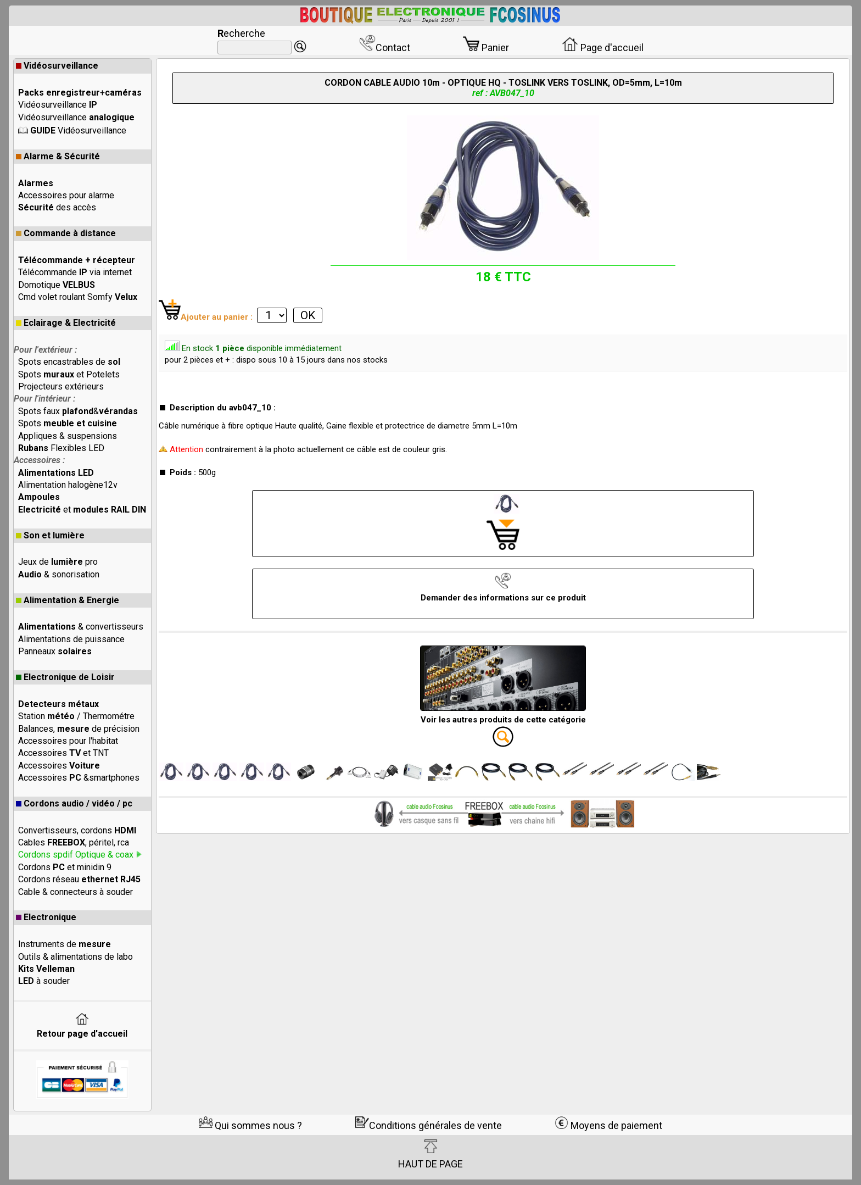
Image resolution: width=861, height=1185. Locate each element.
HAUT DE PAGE (430, 1154)
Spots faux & (78, 411)
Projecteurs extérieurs (61, 386)
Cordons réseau (79, 879)
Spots (67, 423)
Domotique (56, 285)
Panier (486, 47)
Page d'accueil (603, 47)
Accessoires (59, 765)
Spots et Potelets (69, 374)
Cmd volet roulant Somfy (77, 297)
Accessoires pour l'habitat (68, 741)
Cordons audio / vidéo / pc (74, 803)
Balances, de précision (78, 729)
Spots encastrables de (69, 362)
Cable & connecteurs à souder (75, 892)
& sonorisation (58, 574)
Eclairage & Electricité (66, 323)
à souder (44, 981)
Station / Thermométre (76, 716)
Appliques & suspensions (67, 436)
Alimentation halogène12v (68, 485)
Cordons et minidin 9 (64, 867)
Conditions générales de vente (428, 1125)
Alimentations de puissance (71, 639)
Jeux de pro (58, 562)
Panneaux (55, 651)
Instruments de (64, 944)
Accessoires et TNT (63, 753)
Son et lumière (50, 535)
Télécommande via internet (75, 272)
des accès (57, 207)
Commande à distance (66, 233)
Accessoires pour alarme (66, 195)
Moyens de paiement (608, 1125)
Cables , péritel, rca (73, 842)
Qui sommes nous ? (250, 1125)
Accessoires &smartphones (78, 777)
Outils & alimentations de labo (75, 957)
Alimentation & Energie (67, 600)
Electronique (46, 917)
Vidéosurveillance (57, 65)
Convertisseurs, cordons (77, 830)
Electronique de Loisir (65, 677)
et (82, 509)
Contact (384, 47)
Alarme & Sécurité (58, 156)
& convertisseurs (80, 626)
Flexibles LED (61, 448)
